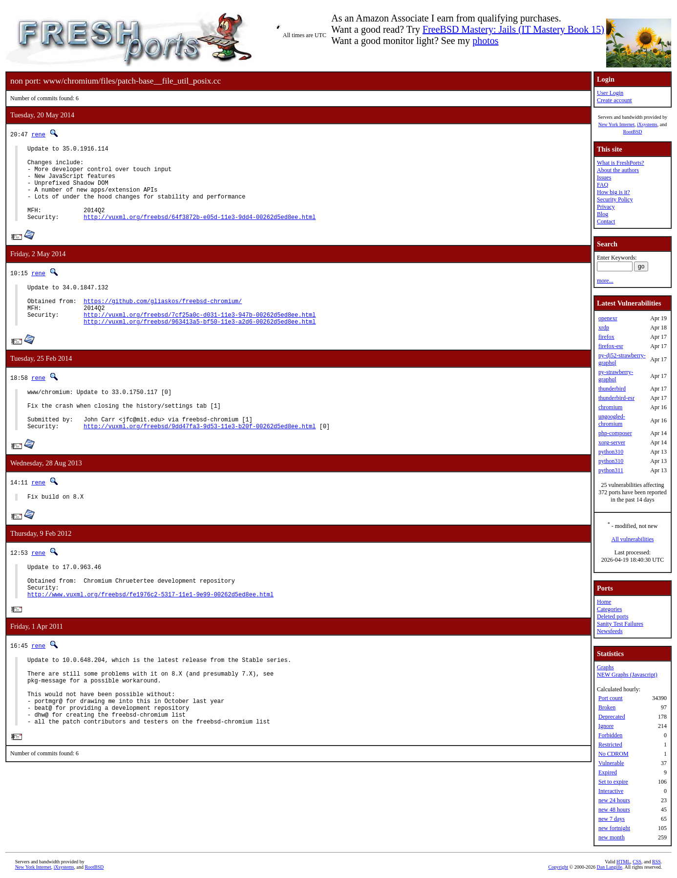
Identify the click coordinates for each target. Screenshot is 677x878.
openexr (607, 318)
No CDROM (613, 753)
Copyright (559, 867)
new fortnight (614, 828)
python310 (610, 451)
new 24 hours (614, 800)
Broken (606, 707)
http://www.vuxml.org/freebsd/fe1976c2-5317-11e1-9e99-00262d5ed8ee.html (150, 637)
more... (605, 280)
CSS (637, 861)
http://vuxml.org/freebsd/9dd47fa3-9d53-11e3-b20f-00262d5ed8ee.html (200, 460)
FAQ (602, 184)
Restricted (610, 744)
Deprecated (611, 716)
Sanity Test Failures (620, 623)
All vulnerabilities (633, 539)
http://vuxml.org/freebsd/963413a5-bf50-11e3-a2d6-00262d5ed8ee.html (200, 346)
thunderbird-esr (616, 398)
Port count (610, 698)
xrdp (603, 327)
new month (611, 837)
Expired (607, 772)
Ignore (606, 726)
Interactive (610, 791)
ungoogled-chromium (611, 420)
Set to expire (613, 781)
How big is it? (613, 192)
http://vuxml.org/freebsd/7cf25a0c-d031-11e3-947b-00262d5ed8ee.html (200, 338)
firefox (606, 336)
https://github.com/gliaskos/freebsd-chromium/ (163, 321)
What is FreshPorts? (620, 162)
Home (604, 601)
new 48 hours (614, 809)
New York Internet (616, 124)
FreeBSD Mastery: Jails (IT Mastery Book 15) (513, 29)
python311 (610, 470)
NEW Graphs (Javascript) (627, 674)
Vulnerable (611, 763)
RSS (656, 861)
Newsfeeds (610, 631)
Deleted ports (612, 616)
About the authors (618, 170)
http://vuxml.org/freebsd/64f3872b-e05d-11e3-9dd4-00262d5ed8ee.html (200, 233)
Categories (609, 609)
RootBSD (632, 131)
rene (38, 134)
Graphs (605, 667)
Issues (604, 177)
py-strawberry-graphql (615, 376)
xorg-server (611, 442)
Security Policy (615, 199)
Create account (614, 100)
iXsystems (647, 124)
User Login (610, 92)
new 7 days (611, 818)
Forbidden (610, 735)
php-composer (615, 433)
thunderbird (612, 388)
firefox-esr (610, 346)
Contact (606, 221)
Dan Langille (609, 867)
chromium (610, 407)
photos (485, 40)
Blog (602, 214)
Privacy (606, 206)
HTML (623, 861)
